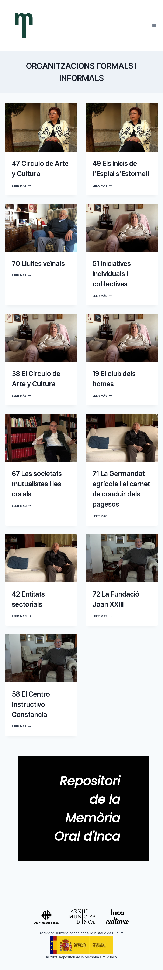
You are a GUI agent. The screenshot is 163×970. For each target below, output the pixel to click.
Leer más (21, 185)
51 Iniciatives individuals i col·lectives (112, 273)
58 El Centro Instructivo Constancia (31, 704)
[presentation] (41, 127)
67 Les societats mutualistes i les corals (37, 483)
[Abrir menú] (154, 25)
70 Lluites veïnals (38, 263)
